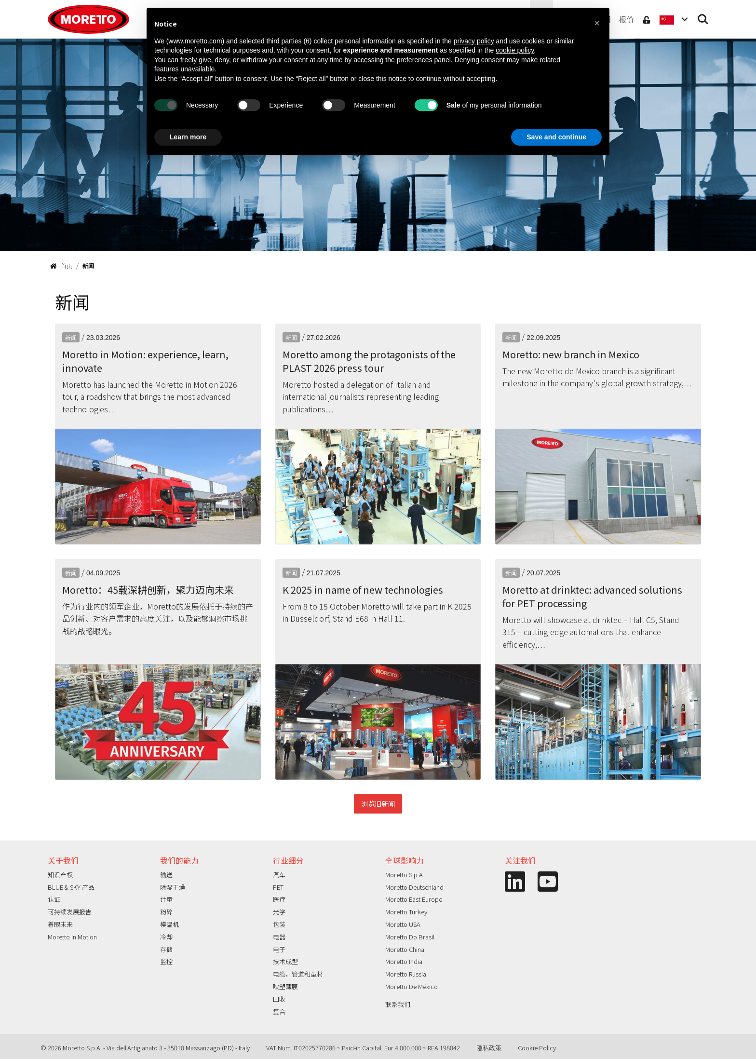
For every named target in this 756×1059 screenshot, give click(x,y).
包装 (279, 924)
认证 (54, 899)
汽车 (279, 874)
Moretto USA (402, 924)
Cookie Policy (537, 1047)
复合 (279, 1011)
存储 (166, 949)
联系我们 (397, 1004)
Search (703, 19)
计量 (166, 899)
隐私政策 (488, 1047)
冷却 (166, 936)
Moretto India (403, 961)
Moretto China (404, 949)
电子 (279, 949)
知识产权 (60, 874)
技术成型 (285, 961)
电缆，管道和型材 (298, 973)
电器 (279, 936)
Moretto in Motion (72, 936)
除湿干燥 (172, 887)
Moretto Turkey (406, 911)
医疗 (279, 899)
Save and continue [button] (556, 137)
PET (278, 887)
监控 (166, 961)
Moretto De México (411, 986)
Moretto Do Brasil (409, 936)
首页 (61, 265)
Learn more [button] (188, 137)
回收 (279, 999)
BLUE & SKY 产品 (71, 887)
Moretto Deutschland (414, 887)
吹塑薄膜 (285, 986)
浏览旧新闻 (378, 804)
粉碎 (166, 911)
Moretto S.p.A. (404, 874)
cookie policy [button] (515, 50)
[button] (597, 23)
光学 (279, 911)
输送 (166, 874)
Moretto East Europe (413, 899)
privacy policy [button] (474, 41)
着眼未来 (60, 924)
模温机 (169, 924)
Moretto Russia (405, 973)
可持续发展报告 (70, 911)
